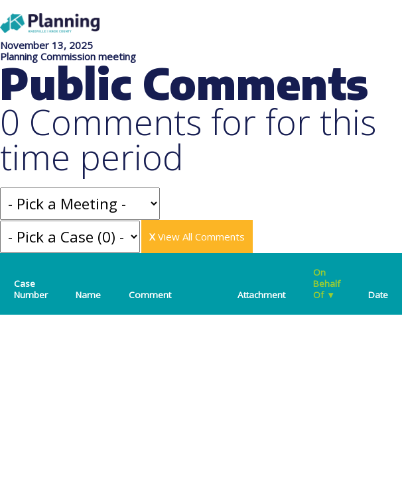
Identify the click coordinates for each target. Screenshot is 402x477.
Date (378, 295)
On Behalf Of (326, 283)
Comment (150, 295)
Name (88, 295)
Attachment (261, 295)
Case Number (31, 289)
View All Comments (197, 236)
